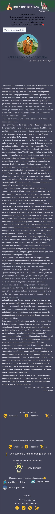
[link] (10, 416)
